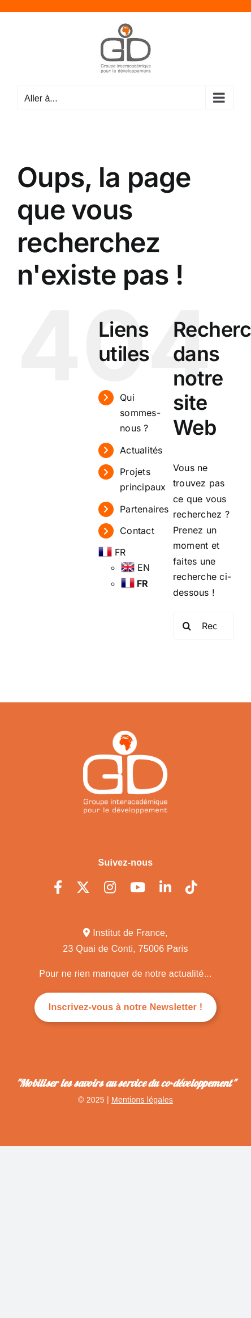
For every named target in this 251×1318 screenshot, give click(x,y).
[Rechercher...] (203, 626)
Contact (137, 530)
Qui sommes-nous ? (140, 413)
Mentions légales (142, 1099)
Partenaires (144, 509)
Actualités (141, 450)
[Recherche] (187, 626)
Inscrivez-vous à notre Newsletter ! (126, 1007)
